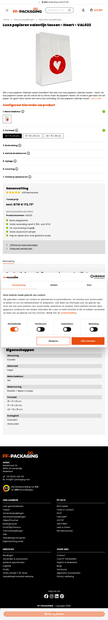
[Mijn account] (83, 10)
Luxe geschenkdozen (13, 506)
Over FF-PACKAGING (66, 558)
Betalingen (8, 555)
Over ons (62, 549)
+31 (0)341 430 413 (13, 476)
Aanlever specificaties (13, 562)
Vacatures (62, 569)
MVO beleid (62, 506)
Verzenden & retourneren (15, 558)
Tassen (6, 509)
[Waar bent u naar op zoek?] (55, 10)
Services (8, 549)
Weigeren (53, 341)
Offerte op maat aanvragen (24, 245)
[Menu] (7, 10)
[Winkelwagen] (96, 10)
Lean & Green (63, 527)
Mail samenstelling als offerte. (19, 211)
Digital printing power (13, 541)
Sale (5, 534)
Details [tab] (54, 285)
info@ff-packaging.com (16, 479)
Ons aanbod (10, 500)
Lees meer (96, 98)
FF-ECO (61, 500)
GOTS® (60, 520)
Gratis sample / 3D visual (15, 573)
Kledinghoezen (10, 523)
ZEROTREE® (62, 523)
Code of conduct (65, 509)
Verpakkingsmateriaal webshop (18, 576)
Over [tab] (89, 285)
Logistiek (7, 566)
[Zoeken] (69, 10)
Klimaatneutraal (65, 530)
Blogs (59, 566)
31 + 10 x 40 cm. (32, 135)
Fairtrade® (62, 516)
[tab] (8, 261)
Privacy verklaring (65, 576)
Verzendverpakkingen (13, 513)
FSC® (59, 513)
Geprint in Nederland (67, 562)
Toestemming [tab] (19, 285)
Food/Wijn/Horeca (12, 527)
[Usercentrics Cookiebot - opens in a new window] (92, 277)
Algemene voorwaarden (68, 573)
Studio (6, 569)
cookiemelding (68, 313)
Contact (61, 555)
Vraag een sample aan (21, 248)
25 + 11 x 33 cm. (12, 135)
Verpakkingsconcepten (14, 537)
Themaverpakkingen (13, 530)
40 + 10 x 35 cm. (53, 135)
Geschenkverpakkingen (14, 516)
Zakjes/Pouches (10, 520)
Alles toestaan (88, 341)
